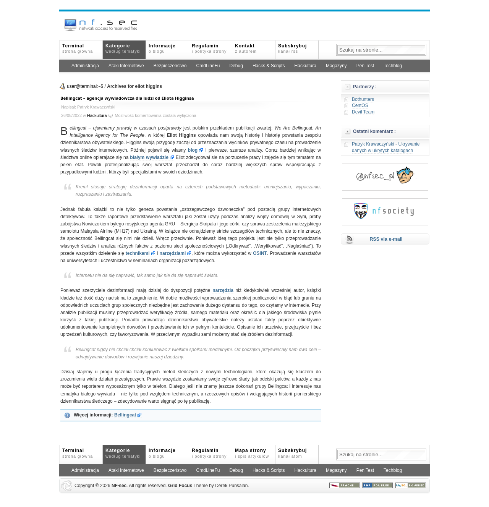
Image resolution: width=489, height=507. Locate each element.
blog (193, 150)
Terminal (77, 48)
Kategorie (123, 48)
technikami (138, 253)
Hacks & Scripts (269, 65)
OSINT (260, 253)
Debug (236, 65)
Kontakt (246, 48)
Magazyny (336, 65)
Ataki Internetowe (126, 65)
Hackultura (305, 65)
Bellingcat (125, 415)
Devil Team (363, 112)
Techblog (393, 65)
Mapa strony (252, 453)
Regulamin (209, 48)
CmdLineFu (208, 65)
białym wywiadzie (149, 157)
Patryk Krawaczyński (373, 144)
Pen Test (365, 65)
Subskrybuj (292, 48)
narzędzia (222, 290)
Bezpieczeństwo (170, 65)
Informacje (162, 48)
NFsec (119, 485)
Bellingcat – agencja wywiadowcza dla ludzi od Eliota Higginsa (127, 98)
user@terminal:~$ (85, 86)
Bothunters (363, 99)
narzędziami (173, 253)
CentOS (360, 105)
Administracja (85, 65)
